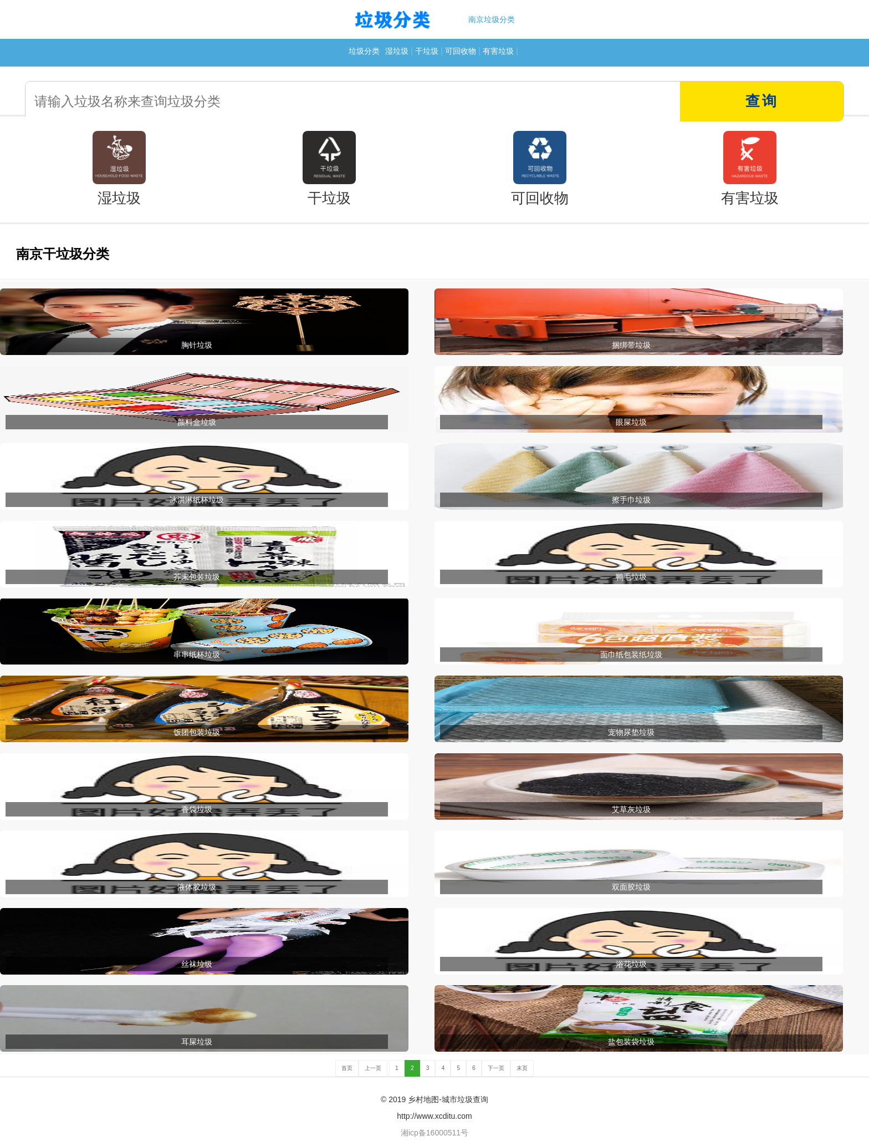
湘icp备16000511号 (434, 1132)
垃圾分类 (364, 51)
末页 (522, 1068)
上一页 (373, 1068)
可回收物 (460, 51)
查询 (761, 101)
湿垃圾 (396, 51)
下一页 (496, 1068)
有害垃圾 (498, 51)
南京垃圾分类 (491, 19)
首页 (346, 1068)
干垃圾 (426, 51)
